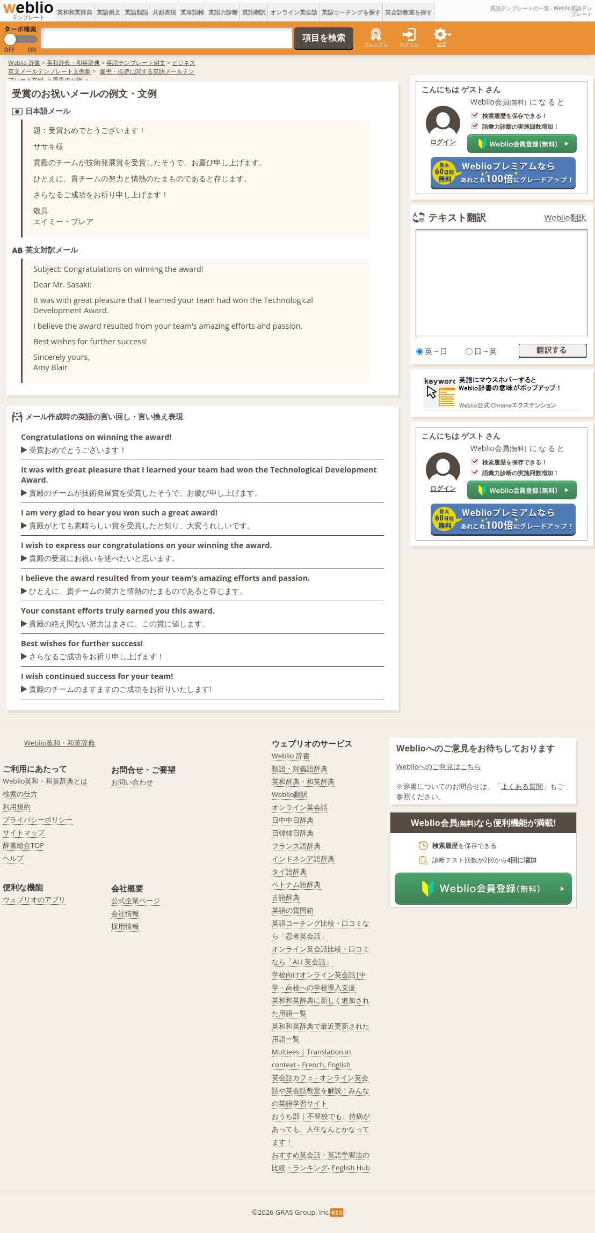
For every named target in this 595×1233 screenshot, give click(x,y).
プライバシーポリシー (37, 819)
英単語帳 (192, 12)
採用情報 (125, 926)
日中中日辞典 (293, 820)
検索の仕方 (20, 794)
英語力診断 (223, 12)
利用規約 (17, 806)
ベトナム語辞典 (296, 884)
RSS (337, 1212)
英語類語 (136, 12)
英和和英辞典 (74, 12)
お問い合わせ (132, 782)
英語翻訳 (254, 12)
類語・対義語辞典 (300, 768)
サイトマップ (24, 832)
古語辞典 (286, 897)
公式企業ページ (135, 900)
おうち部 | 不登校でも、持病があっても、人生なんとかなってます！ (321, 1129)
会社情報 (125, 913)
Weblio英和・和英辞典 (60, 743)
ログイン (409, 44)
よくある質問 (522, 786)
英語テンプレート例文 (135, 62)
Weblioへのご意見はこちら (439, 766)
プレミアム (376, 44)
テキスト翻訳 (457, 217)
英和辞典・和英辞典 (73, 62)
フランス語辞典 (296, 846)
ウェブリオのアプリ (34, 899)
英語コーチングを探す (351, 12)
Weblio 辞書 (24, 62)
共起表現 (164, 12)
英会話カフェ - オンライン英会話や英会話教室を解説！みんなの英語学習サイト (320, 1090)
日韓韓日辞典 (293, 833)
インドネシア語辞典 (303, 858)
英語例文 (108, 12)
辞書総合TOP (23, 845)
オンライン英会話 (293, 12)
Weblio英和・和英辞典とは (45, 781)
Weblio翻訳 (565, 217)
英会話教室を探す (408, 12)
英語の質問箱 (293, 910)
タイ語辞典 (289, 871)
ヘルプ (13, 858)
